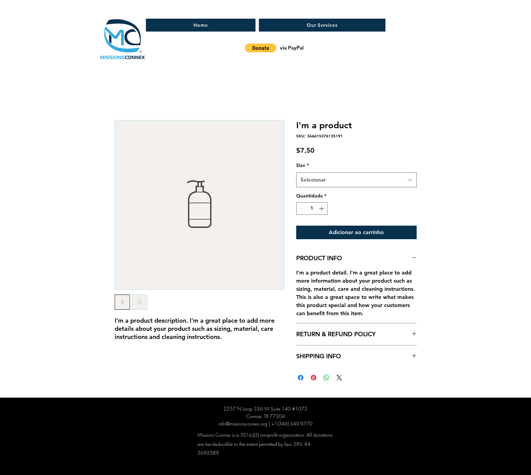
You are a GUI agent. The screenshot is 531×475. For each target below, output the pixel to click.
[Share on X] (339, 378)
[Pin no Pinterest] (313, 378)
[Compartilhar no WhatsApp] (326, 378)
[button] (260, 47)
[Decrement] (301, 208)
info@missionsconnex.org (243, 423)
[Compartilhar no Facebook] (301, 378)
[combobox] (356, 179)
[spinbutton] (312, 208)
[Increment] (322, 208)
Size (302, 165)
